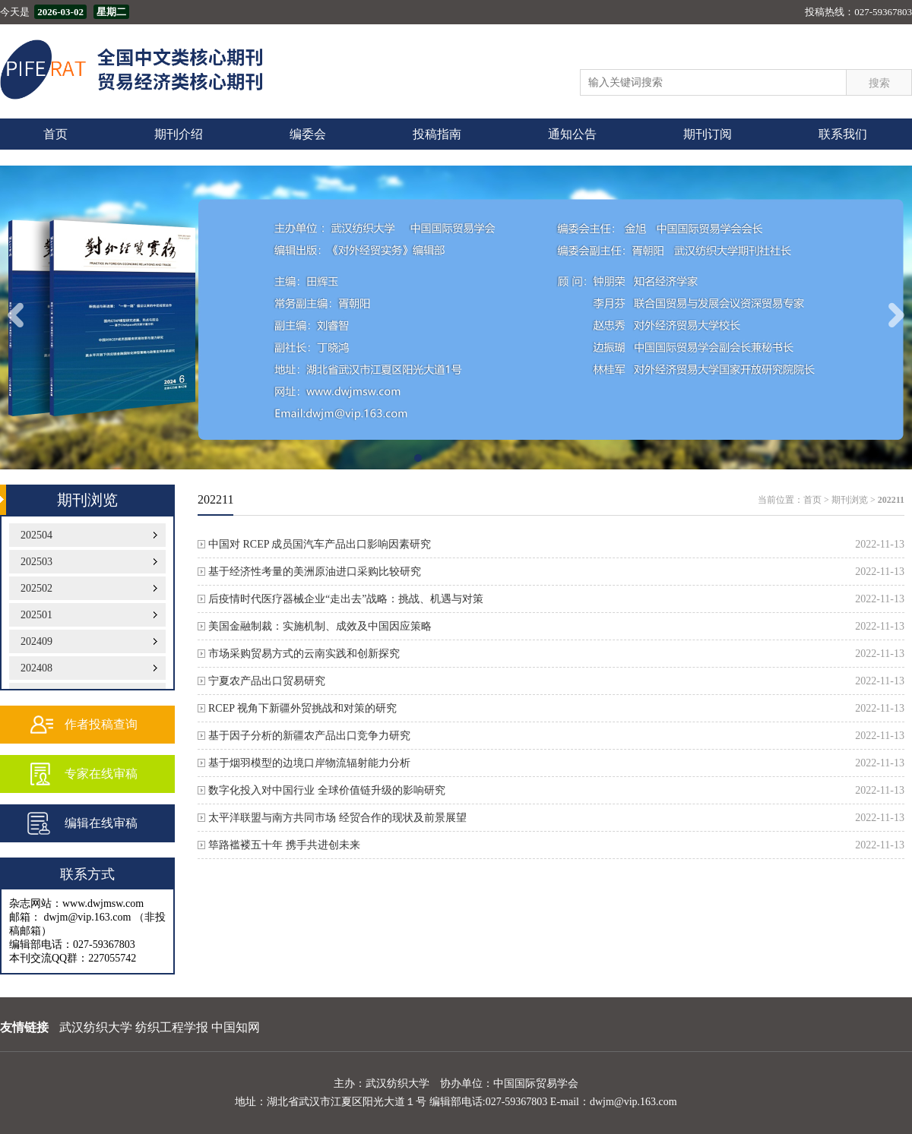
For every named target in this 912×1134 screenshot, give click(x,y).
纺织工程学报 (171, 1027)
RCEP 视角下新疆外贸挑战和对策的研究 (302, 708)
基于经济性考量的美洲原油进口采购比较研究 (314, 571)
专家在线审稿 (101, 773)
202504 (36, 535)
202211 (891, 499)
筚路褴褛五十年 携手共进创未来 (284, 845)
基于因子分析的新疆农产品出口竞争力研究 (309, 735)
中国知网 (235, 1027)
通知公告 (572, 134)
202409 (36, 641)
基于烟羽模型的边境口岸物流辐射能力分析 (309, 763)
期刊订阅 (707, 134)
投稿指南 (437, 134)
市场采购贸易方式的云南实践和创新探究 (304, 653)
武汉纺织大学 (95, 1027)
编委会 (308, 134)
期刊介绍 (178, 134)
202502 (36, 588)
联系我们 (843, 134)
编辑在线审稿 (101, 823)
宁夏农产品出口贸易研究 (266, 681)
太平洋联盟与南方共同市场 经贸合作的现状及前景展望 (337, 817)
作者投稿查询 (101, 724)
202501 (36, 615)
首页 (55, 134)
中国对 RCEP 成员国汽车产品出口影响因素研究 (320, 544)
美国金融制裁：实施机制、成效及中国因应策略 (320, 626)
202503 (36, 561)
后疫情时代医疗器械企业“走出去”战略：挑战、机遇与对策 (345, 599)
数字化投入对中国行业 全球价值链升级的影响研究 (326, 790)
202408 (36, 668)
